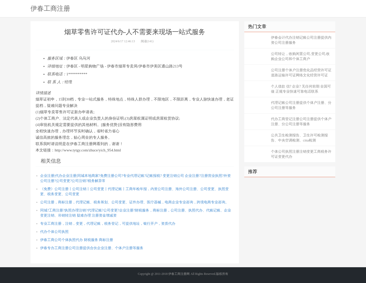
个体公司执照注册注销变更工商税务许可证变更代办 (301, 154)
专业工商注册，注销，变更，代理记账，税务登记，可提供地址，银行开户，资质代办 (107, 223)
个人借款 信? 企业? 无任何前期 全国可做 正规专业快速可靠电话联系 (301, 88)
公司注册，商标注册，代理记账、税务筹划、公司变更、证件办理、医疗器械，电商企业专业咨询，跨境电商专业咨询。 (134, 202)
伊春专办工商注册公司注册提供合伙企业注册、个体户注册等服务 (91, 248)
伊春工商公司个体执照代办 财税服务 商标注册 (76, 240)
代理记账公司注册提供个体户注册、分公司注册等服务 (301, 105)
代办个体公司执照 (54, 232)
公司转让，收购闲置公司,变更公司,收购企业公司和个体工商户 (300, 56)
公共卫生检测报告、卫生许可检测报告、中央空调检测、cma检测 (299, 137)
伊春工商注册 (50, 8)
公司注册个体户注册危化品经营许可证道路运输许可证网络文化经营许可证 (301, 72)
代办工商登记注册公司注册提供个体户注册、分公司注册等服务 (301, 121)
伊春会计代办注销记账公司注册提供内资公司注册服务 (301, 40)
